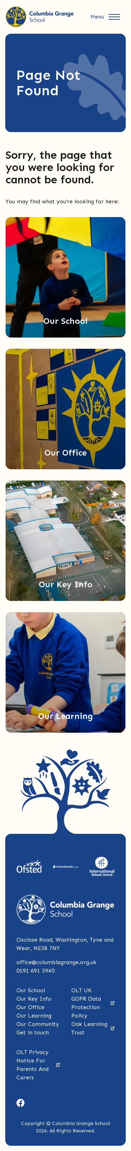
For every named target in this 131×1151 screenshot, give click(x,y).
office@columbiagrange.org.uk (56, 962)
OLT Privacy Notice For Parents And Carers (38, 1065)
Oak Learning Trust (93, 1028)
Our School (30, 990)
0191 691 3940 (35, 970)
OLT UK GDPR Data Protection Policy (93, 1003)
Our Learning (33, 1015)
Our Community (37, 1024)
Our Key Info (33, 998)
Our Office (30, 1007)
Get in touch (32, 1032)
